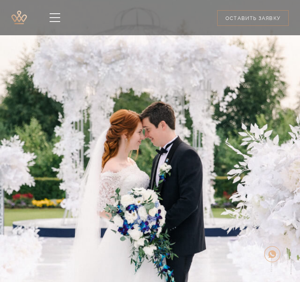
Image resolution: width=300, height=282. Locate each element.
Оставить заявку (252, 18)
